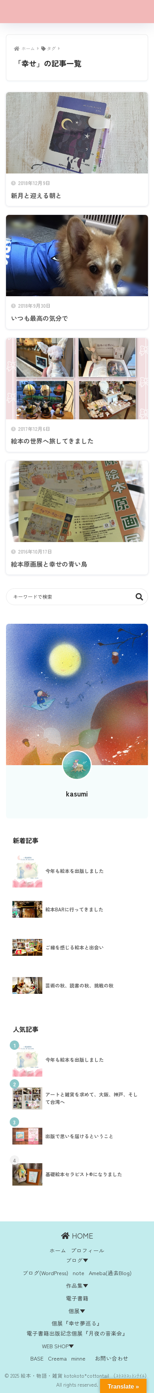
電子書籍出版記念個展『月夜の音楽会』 (77, 1333)
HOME (77, 1235)
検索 (139, 596)
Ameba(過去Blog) (110, 1273)
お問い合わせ (112, 1358)
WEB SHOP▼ (58, 1346)
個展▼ (77, 1311)
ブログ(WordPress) (45, 1273)
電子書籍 (77, 1298)
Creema (57, 1358)
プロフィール (88, 1250)
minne (78, 1358)
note (78, 1273)
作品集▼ (77, 1285)
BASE (36, 1358)
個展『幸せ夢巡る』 (77, 1323)
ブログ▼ (77, 1260)
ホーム (57, 1250)
